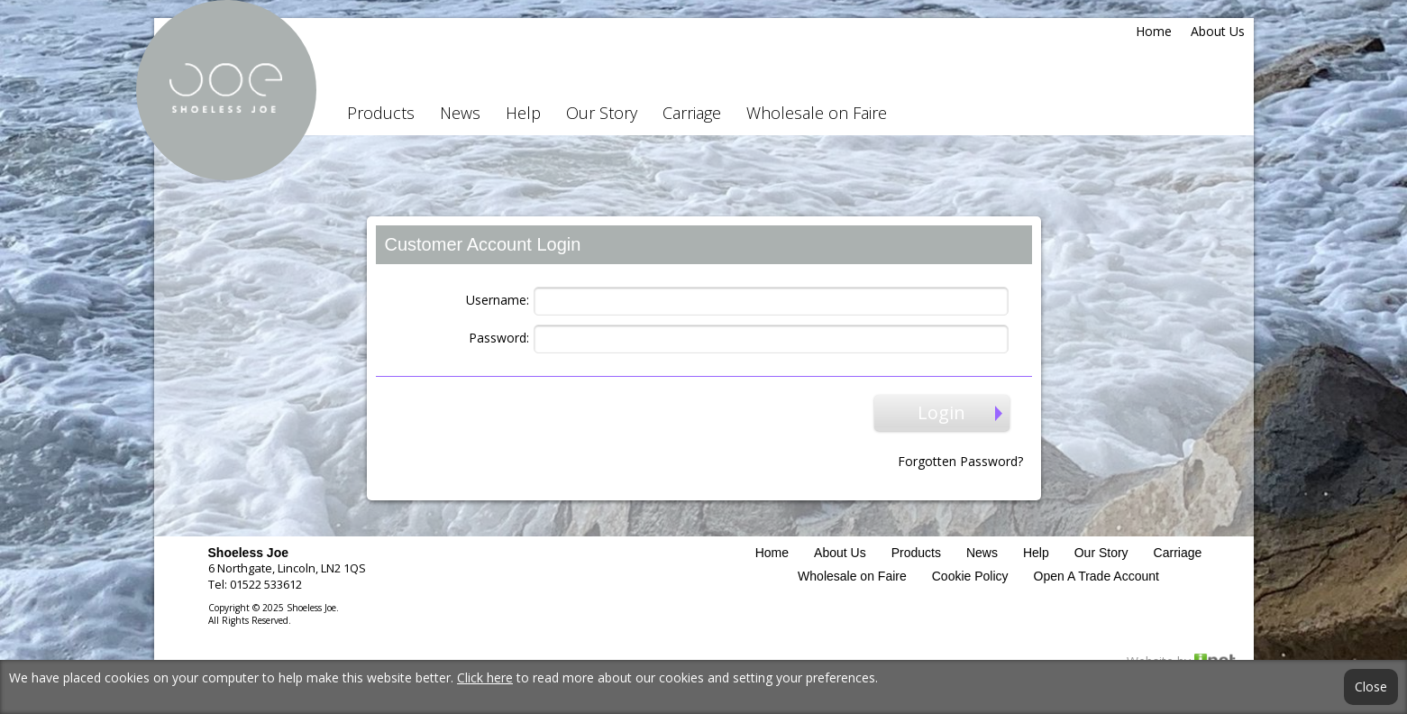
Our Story (601, 113)
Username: (497, 299)
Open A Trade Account (1096, 576)
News (460, 113)
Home (1154, 31)
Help (523, 113)
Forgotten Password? (960, 461)
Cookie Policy (970, 576)
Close (1371, 686)
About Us (1218, 31)
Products (381, 113)
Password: (499, 337)
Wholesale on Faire (816, 113)
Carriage (691, 113)
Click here (485, 677)
